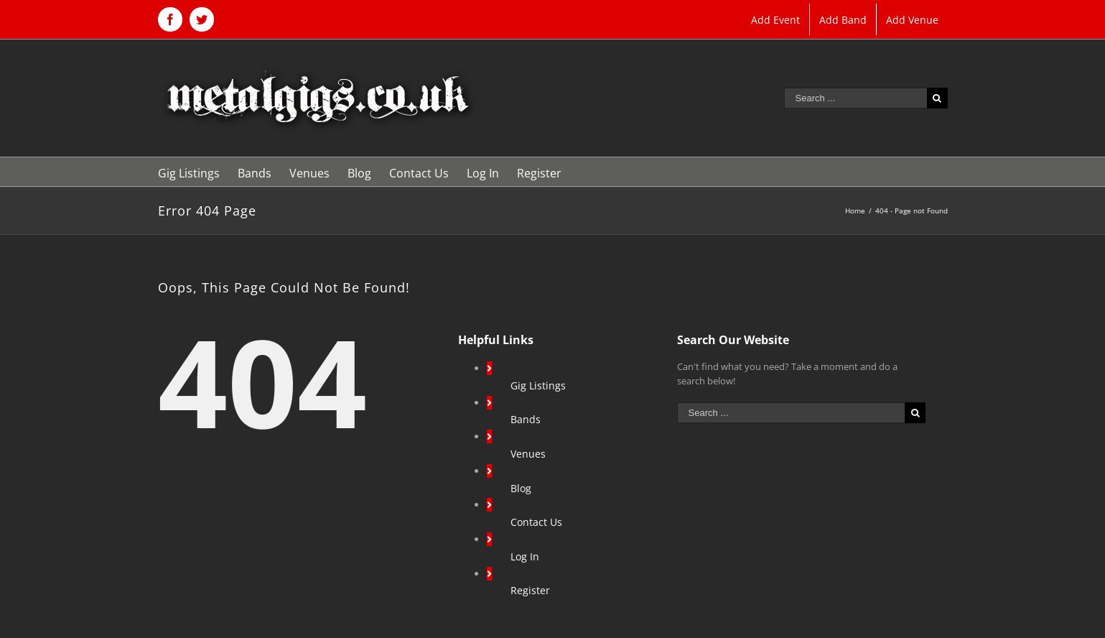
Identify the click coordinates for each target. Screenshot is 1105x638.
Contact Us (536, 522)
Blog (520, 488)
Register (530, 590)
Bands (525, 419)
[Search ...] (855, 98)
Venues (528, 454)
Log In (524, 556)
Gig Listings (538, 385)
